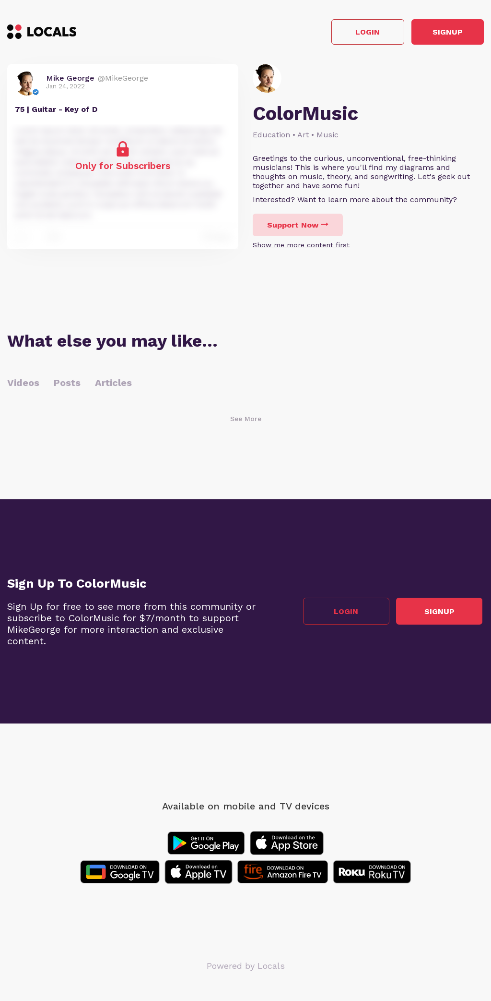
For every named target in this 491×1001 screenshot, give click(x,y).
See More (245, 420)
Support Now (297, 226)
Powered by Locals (246, 967)
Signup (441, 32)
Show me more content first (301, 246)
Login (347, 32)
